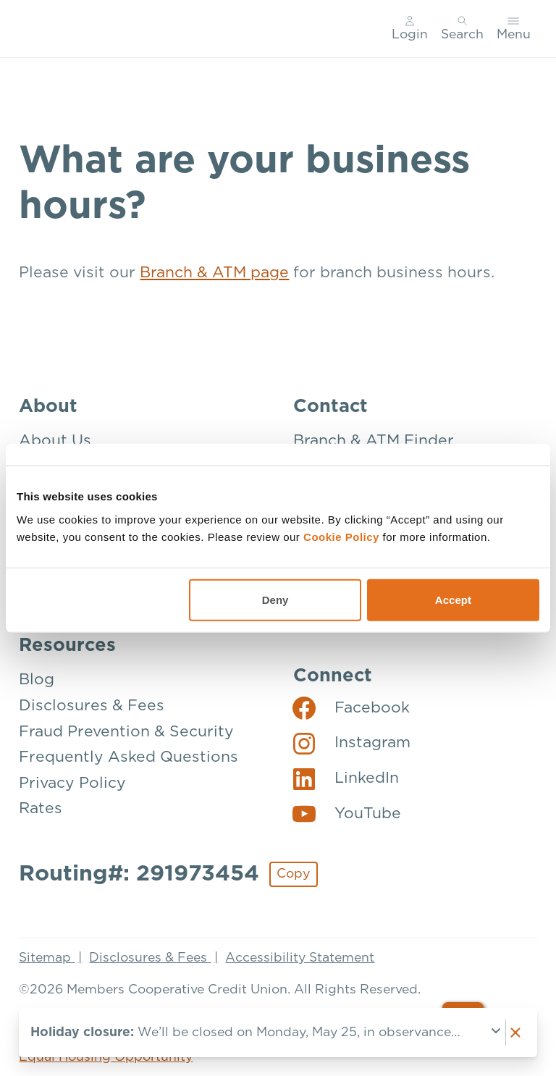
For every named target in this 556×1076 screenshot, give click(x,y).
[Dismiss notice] (515, 1033)
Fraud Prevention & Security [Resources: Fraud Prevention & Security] (126, 731)
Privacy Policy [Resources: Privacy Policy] (72, 783)
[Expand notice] (496, 1033)
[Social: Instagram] (351, 743)
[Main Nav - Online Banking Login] (410, 28)
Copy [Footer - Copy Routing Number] (293, 873)
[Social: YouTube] (346, 813)
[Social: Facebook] (351, 707)
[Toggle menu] (513, 28)
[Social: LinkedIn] (345, 778)
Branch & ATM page (214, 272)
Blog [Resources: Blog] (36, 679)
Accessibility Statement (299, 957)
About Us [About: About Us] (55, 440)
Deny (275, 599)
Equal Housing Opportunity (106, 1057)
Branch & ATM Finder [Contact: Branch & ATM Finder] (373, 440)
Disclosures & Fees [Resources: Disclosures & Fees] (91, 705)
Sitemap (47, 957)
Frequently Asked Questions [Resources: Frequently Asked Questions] (128, 757)
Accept (453, 599)
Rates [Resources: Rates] (40, 808)
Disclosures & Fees (150, 957)
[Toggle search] (462, 28)
